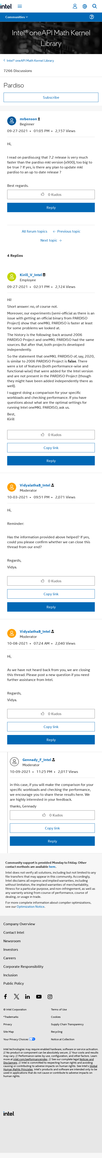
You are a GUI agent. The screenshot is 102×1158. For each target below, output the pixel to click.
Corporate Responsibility (23, 966)
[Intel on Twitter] (16, 997)
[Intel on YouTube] (39, 997)
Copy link (51, 447)
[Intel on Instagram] (50, 997)
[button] (42, 194)
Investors (10, 949)
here (52, 866)
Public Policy (13, 983)
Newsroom (12, 940)
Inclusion (10, 974)
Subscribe (51, 97)
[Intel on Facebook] (5, 997)
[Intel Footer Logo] (9, 1113)
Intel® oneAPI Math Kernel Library (30, 60)
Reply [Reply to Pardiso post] (51, 207)
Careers (9, 957)
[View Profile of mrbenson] (30, 119)
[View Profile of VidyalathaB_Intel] (37, 485)
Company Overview (19, 923)
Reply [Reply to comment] (51, 460)
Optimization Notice (30, 906)
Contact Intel (13, 932)
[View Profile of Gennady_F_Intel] (38, 759)
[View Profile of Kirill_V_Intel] (32, 274)
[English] (84, 6)
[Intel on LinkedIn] (27, 997)
